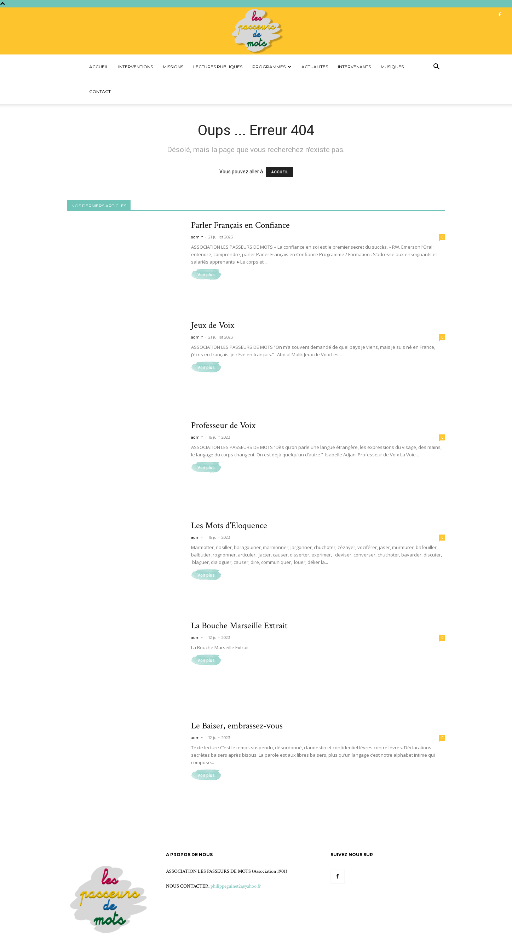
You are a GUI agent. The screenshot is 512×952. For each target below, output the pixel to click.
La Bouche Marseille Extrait (239, 625)
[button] (436, 67)
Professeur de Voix (223, 425)
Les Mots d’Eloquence (229, 525)
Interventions (135, 66)
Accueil (98, 66)
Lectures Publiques (217, 66)
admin (197, 237)
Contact (100, 91)
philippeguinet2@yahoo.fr (236, 886)
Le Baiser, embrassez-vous (237, 726)
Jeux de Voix (212, 325)
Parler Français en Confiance (240, 225)
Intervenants (354, 66)
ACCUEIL (279, 172)
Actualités (314, 66)
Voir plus (206, 274)
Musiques (392, 66)
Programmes (271, 66)
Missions (173, 66)
